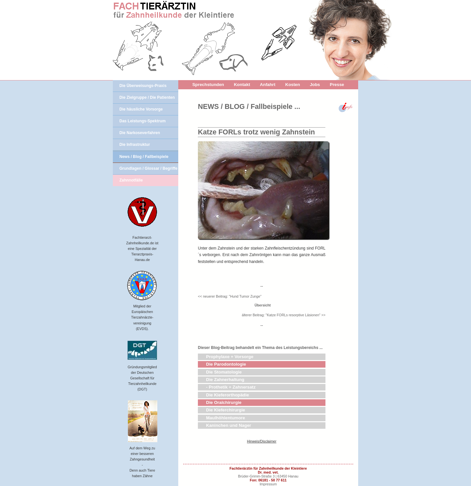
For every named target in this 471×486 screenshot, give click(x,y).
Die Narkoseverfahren (139, 132)
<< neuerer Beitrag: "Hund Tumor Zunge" (229, 296)
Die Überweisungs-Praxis (142, 85)
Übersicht (261, 305)
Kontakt (242, 84)
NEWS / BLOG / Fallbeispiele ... (249, 107)
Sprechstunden (208, 84)
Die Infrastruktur (134, 144)
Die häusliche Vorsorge (141, 109)
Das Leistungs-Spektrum (142, 121)
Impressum (268, 484)
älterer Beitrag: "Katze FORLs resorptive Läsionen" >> (283, 315)
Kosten (292, 84)
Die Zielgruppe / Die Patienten (147, 97)
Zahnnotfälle (131, 180)
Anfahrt (267, 84)
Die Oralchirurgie (223, 402)
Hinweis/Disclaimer (261, 441)
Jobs (315, 84)
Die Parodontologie (226, 364)
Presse (337, 84)
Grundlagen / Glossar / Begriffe (148, 168)
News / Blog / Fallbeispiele (143, 156)
